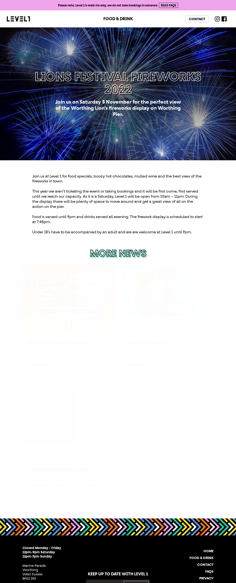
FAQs (209, 571)
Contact (197, 19)
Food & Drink (118, 19)
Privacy (206, 578)
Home (209, 551)
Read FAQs (168, 5)
